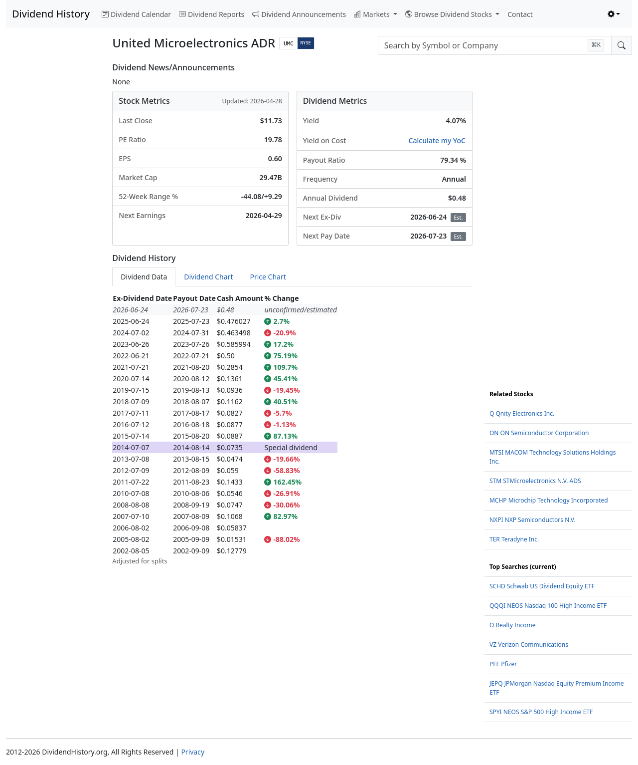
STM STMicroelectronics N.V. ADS (535, 481)
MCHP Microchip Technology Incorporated (548, 500)
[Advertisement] (53, 212)
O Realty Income (512, 625)
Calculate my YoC (437, 140)
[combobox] (495, 45)
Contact (520, 14)
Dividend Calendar (136, 14)
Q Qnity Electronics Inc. (521, 413)
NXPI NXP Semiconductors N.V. (532, 519)
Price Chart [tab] (268, 276)
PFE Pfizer (503, 664)
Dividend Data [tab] (144, 276)
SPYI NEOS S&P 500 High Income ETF (541, 712)
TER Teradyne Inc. (514, 539)
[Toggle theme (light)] (614, 14)
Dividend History (51, 13)
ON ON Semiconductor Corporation (539, 433)
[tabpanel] (292, 429)
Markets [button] (372, 14)
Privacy (192, 752)
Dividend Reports (211, 14)
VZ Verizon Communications (528, 644)
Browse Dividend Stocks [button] (449, 14)
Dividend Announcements (299, 14)
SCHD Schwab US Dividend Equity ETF (542, 586)
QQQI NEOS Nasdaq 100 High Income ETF (548, 605)
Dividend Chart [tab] (208, 276)
